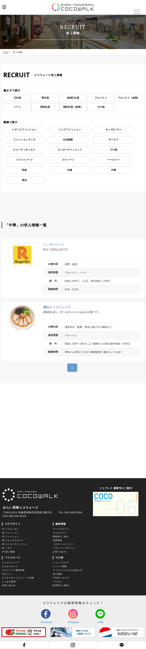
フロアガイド (12, 524)
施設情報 (60, 524)
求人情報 (18, 52)
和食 (24, 170)
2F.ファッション (10, 533)
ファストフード (24, 160)
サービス (113, 140)
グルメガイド (60, 533)
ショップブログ (61, 563)
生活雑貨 (68, 140)
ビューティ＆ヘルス (24, 150)
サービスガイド (61, 529)
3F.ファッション (10, 537)
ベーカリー (113, 160)
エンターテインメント (69, 150)
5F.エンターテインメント (15, 545)
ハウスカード (12, 558)
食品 (24, 181)
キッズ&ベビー (113, 129)
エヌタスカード (10, 567)
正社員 (17, 97)
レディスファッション (24, 129)
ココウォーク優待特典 (13, 571)
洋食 (69, 170)
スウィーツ (68, 160)
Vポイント (7, 574)
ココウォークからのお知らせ (68, 571)
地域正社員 (73, 97)
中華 (113, 170)
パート (17, 107)
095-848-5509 (73, 513)
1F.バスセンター (10, 529)
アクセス (57, 582)
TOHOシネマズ (61, 578)
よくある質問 (9, 582)
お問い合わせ (60, 552)
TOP (5, 52)
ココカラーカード (11, 563)
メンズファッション (70, 129)
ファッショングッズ (24, 140)
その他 (101, 107)
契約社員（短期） (73, 107)
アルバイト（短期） (129, 97)
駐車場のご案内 (61, 586)
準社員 (45, 97)
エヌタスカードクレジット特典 (18, 578)
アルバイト (101, 97)
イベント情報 (60, 567)
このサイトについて (63, 545)
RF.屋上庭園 (8, 552)
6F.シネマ (7, 548)
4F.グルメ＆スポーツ (13, 541)
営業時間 (57, 541)
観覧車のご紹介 (61, 537)
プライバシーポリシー (64, 548)
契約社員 (45, 107)
